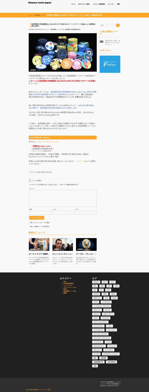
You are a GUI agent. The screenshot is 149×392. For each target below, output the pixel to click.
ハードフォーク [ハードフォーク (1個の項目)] (98, 330)
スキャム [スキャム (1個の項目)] (96, 314)
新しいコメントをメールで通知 (40, 222)
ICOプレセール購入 (84, 4)
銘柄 (65, 293)
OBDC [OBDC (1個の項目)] (105, 294)
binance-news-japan (39, 2)
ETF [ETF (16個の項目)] (109, 286)
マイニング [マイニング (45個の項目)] (112, 346)
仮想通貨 (67, 29)
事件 (65, 289)
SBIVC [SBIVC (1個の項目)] (113, 294)
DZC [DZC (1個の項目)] (95, 286)
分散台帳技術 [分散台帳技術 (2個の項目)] (111, 362)
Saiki (32, 29)
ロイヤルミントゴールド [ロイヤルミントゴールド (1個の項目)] (110, 354)
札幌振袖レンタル (38, 389)
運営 (118, 4)
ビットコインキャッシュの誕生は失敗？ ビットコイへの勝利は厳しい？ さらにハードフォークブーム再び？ (62, 254)
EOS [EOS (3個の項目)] (102, 286)
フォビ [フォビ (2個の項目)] (108, 342)
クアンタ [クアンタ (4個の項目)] (107, 310)
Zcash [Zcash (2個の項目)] (114, 298)
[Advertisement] (110, 101)
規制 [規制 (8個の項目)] (95, 366)
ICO (65, 281)
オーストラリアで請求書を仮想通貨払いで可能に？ (39, 254)
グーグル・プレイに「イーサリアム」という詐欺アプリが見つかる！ (86, 254)
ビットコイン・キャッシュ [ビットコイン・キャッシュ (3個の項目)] (102, 338)
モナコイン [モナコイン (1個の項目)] (97, 350)
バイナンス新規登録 (99, 4)
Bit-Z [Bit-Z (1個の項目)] (104, 282)
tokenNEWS (68, 283)
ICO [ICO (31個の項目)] (95, 290)
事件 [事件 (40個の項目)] (95, 358)
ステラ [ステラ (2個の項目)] (96, 318)
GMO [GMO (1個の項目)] (116, 286)
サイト (77, 209)
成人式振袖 (29, 389)
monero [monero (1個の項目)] (96, 294)
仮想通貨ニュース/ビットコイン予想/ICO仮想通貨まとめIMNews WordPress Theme (110, 383)
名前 (31, 209)
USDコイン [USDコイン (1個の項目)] (97, 298)
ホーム (73, 4)
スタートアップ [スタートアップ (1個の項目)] (108, 314)
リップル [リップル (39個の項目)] (96, 354)
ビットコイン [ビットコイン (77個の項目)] (111, 330)
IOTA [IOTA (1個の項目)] (108, 290)
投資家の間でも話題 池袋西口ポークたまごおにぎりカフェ (112, 42)
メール (54, 209)
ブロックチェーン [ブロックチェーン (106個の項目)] (99, 346)
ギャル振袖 (47, 389)
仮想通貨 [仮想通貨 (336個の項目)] (103, 358)
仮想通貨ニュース (39, 15)
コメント (31, 188)
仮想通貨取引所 (75, 29)
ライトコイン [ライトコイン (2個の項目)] (109, 350)
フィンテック (67, 285)
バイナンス (80, 161)
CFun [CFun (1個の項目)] (112, 282)
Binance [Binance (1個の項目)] (96, 282)
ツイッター (111, 4)
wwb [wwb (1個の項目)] (106, 298)
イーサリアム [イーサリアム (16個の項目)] (106, 302)
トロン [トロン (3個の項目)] (109, 326)
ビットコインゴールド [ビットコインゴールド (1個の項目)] (100, 334)
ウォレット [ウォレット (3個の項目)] (97, 310)
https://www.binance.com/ (48, 142)
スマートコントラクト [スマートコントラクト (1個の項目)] (100, 322)
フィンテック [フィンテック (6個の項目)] (98, 342)
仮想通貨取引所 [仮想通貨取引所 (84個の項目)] (98, 362)
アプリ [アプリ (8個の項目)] (96, 302)
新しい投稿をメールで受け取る (40, 226)
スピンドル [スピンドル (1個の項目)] (105, 318)
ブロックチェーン (69, 287)
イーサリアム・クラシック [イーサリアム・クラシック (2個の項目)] (102, 306)
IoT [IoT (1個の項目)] (101, 290)
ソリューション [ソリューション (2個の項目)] (98, 326)
